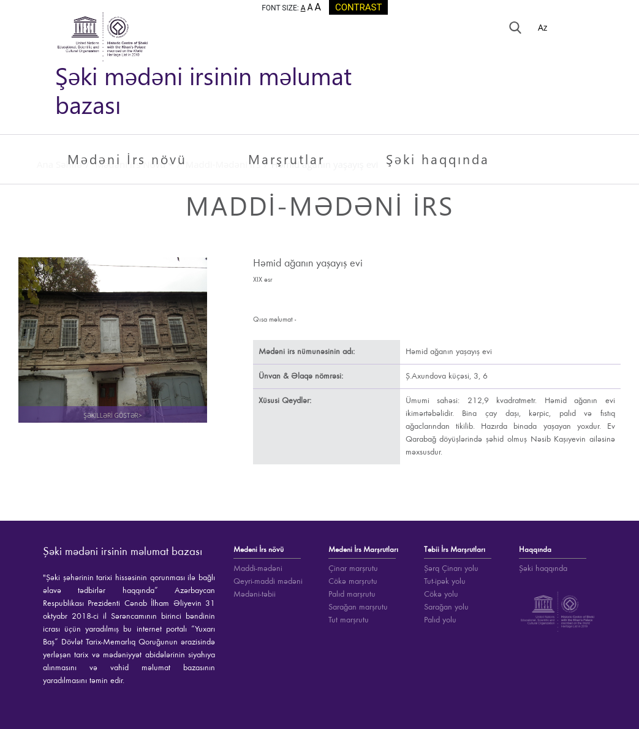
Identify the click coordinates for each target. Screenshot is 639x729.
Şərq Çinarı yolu (451, 568)
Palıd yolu (440, 620)
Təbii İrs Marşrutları (454, 550)
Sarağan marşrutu (358, 607)
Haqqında (535, 550)
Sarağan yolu (446, 607)
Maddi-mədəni (257, 568)
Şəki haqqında (438, 158)
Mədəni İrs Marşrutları (363, 550)
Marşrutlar (286, 158)
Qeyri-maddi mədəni (268, 581)
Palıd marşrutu (352, 594)
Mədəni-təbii (254, 594)
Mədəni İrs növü (127, 158)
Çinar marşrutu (353, 568)
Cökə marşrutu (352, 581)
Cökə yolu (441, 594)
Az (544, 27)
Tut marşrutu (348, 620)
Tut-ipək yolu (445, 581)
